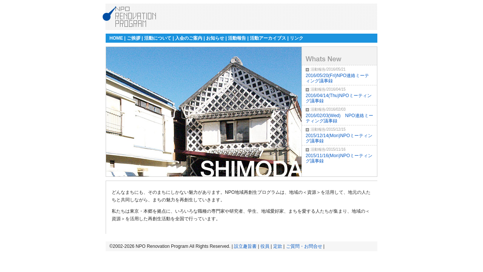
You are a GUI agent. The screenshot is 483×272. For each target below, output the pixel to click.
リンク (296, 38)
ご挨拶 (133, 38)
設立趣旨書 (245, 246)
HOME (116, 38)
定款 (277, 246)
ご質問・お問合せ (304, 246)
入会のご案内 (188, 38)
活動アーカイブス (268, 38)
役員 (264, 246)
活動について (157, 38)
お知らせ (215, 38)
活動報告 (237, 38)
